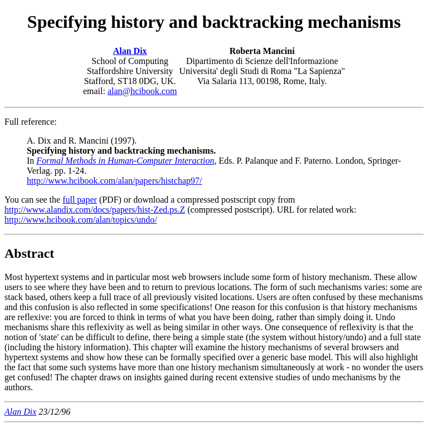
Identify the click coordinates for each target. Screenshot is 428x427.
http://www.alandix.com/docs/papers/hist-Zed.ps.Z (94, 209)
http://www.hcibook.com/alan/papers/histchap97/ (114, 180)
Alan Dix (130, 51)
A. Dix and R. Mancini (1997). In (121, 150)
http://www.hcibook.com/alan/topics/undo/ (80, 219)
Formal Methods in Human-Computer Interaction (125, 160)
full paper (79, 199)
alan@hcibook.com (142, 91)
